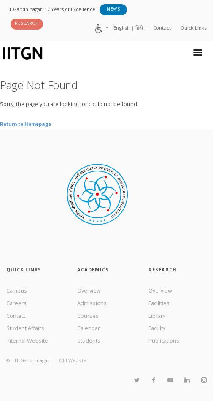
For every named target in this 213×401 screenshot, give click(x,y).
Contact (162, 27)
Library (156, 316)
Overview (89, 290)
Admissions (92, 303)
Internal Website (27, 340)
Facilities (159, 303)
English (121, 27)
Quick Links (194, 27)
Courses (88, 316)
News (113, 9)
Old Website (72, 360)
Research (27, 23)
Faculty (156, 328)
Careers (16, 303)
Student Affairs (25, 328)
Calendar (88, 328)
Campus (16, 290)
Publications (163, 340)
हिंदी (139, 27)
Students (88, 340)
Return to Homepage (25, 124)
